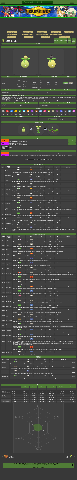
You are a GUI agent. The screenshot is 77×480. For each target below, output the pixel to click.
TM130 (3, 315)
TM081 (3, 292)
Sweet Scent (8, 175)
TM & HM (42, 159)
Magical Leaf (9, 264)
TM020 (3, 249)
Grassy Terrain (6, 209)
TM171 (3, 341)
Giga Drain (8, 306)
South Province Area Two (15, 140)
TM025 (3, 254)
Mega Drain (8, 203)
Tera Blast (8, 341)
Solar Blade (8, 348)
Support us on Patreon (38, 467)
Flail (6, 199)
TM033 (3, 264)
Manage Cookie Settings (54, 463)
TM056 (3, 278)
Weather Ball (9, 352)
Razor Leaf (7, 189)
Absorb (6, 180)
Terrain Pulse (8, 228)
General (56, 40)
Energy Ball (7, 218)
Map (72, 140)
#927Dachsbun (11, 457)
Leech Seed (8, 223)
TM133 (3, 320)
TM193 (3, 352)
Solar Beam (9, 335)
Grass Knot (8, 292)
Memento (4, 367)
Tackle (6, 170)
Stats (69, 40)
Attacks (65, 40)
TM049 (3, 273)
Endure (7, 268)
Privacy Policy (43, 463)
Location (60, 40)
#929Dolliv (67, 457)
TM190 (3, 348)
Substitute (8, 301)
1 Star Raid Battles (22, 141)
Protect (7, 245)
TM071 (3, 287)
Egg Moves (73, 40)
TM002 (3, 240)
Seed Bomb (8, 214)
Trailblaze (8, 249)
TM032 (3, 259)
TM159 (3, 330)
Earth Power (9, 320)
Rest (7, 296)
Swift (7, 259)
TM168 (3, 335)
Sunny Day (8, 273)
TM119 (3, 310)
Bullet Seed (8, 278)
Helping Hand (7, 194)
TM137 (3, 325)
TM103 (3, 301)
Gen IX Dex (38, 43)
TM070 (3, 282)
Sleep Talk (8, 282)
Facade (8, 254)
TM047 (3, 268)
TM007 (3, 245)
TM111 (3, 306)
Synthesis (4, 362)
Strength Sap (5, 376)
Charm (7, 240)
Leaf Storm (8, 330)
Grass (61, 119)
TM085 (3, 296)
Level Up (35, 159)
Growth (7, 185)
